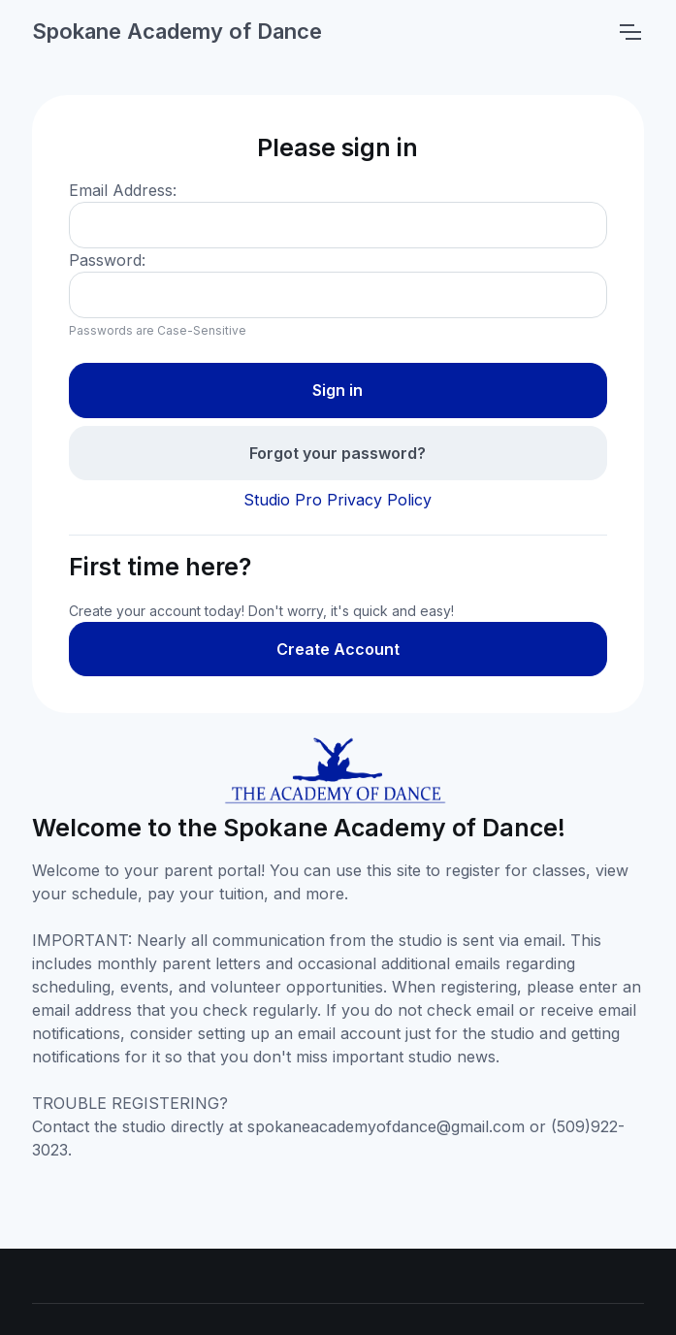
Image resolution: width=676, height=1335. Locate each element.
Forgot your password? (337, 453)
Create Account (338, 649)
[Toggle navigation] (629, 32)
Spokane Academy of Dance (177, 31)
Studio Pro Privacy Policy (337, 499)
